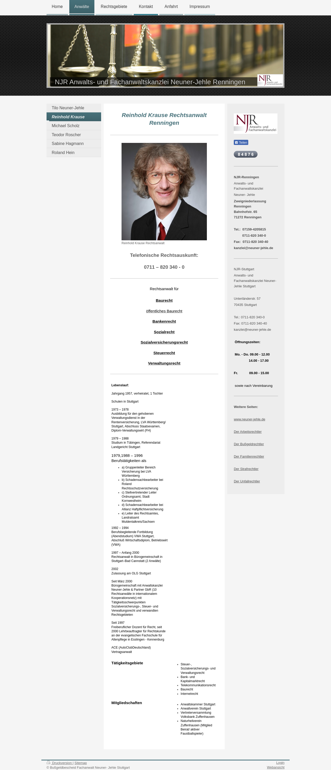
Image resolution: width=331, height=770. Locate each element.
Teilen (241, 142)
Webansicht (275, 767)
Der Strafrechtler (246, 469)
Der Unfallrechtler (247, 481)
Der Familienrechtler (249, 456)
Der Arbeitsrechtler (248, 432)
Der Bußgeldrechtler (249, 444)
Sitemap (80, 763)
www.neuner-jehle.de (249, 419)
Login (280, 763)
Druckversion (60, 763)
